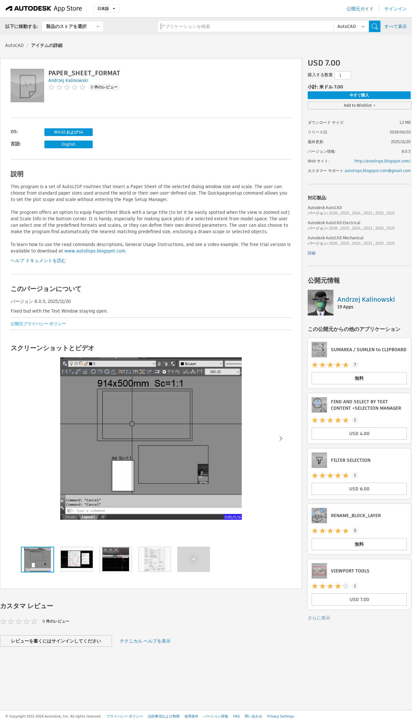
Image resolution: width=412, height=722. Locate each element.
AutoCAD (14, 45)
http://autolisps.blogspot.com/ (382, 161)
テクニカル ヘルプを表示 (145, 641)
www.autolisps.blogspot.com (94, 251)
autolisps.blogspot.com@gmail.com (378, 170)
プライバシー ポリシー (125, 716)
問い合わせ (253, 716)
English (68, 144)
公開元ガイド (360, 8)
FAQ (236, 716)
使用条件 (191, 716)
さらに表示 (319, 618)
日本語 (106, 8)
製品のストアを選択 (66, 26)
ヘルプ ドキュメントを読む (38, 260)
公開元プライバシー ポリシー (38, 324)
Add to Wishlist (360, 105)
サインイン (395, 8)
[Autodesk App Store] (44, 9)
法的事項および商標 (164, 716)
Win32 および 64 (68, 132)
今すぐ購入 (359, 95)
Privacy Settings (280, 716)
